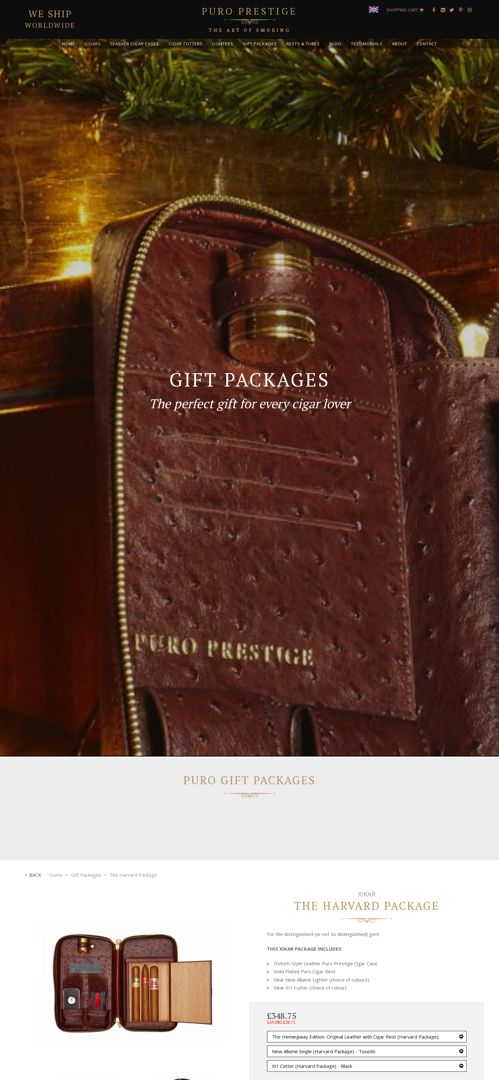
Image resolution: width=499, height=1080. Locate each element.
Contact (427, 44)
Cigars (93, 44)
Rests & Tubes (303, 44)
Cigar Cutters (186, 44)
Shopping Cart (402, 10)
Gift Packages (260, 44)
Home (68, 44)
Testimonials (367, 44)
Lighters (222, 44)
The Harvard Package (133, 875)
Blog (335, 44)
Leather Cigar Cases (134, 44)
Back (35, 875)
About (399, 44)
